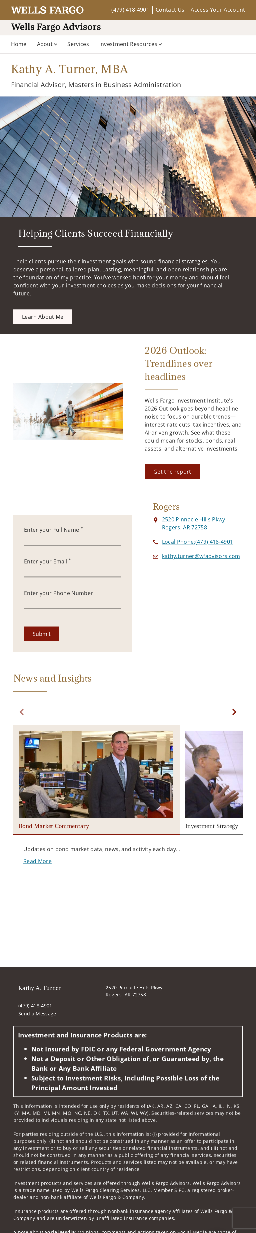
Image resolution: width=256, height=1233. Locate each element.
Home (19, 44)
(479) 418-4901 (130, 9)
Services (78, 44)
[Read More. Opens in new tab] (37, 861)
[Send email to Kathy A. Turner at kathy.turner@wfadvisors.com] (201, 556)
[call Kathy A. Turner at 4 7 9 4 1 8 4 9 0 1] (197, 541)
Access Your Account (218, 9)
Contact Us (170, 9)
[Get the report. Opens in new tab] (172, 471)
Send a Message (37, 1013)
